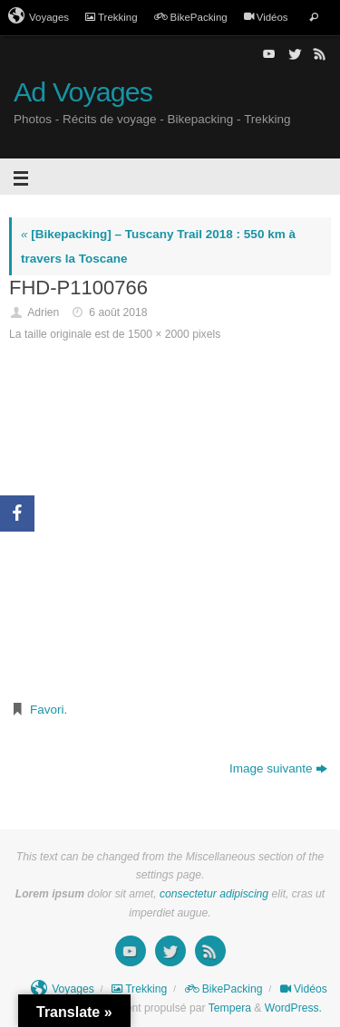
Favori (47, 709)
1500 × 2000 (158, 334)
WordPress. (293, 1008)
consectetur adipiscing (214, 894)
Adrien (43, 312)
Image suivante (278, 768)
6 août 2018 (118, 312)
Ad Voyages (83, 92)
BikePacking (191, 17)
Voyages (38, 16)
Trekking (111, 17)
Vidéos (266, 17)
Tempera (230, 1008)
